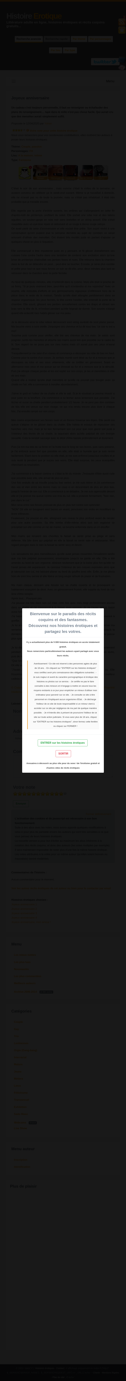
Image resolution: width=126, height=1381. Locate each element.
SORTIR (63, 753)
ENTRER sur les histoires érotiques (63, 742)
